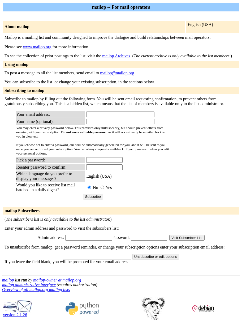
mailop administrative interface (29, 285)
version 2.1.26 (17, 313)
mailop (8, 280)
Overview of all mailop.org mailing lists (36, 289)
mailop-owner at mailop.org (57, 280)
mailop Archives (116, 56)
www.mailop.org (37, 47)
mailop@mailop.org (117, 73)
